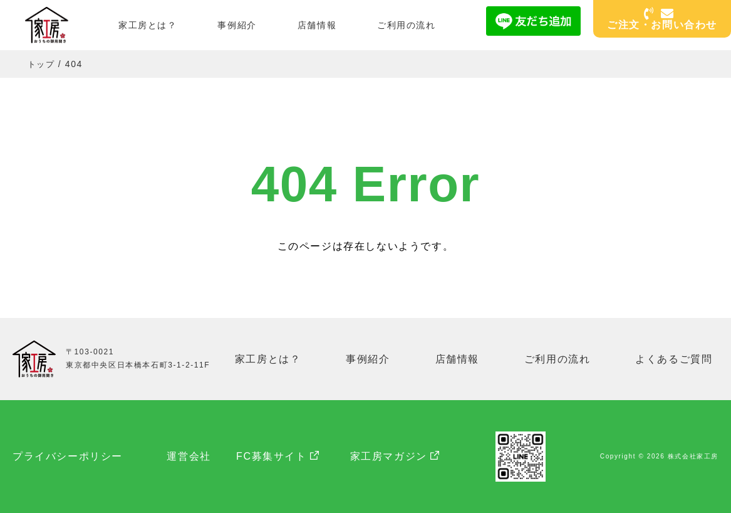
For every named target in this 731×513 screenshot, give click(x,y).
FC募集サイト (284, 456)
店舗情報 (317, 25)
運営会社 (195, 456)
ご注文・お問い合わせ (662, 19)
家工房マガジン (400, 456)
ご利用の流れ (406, 25)
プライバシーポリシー (68, 456)
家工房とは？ (147, 25)
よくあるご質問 (674, 358)
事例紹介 (236, 25)
